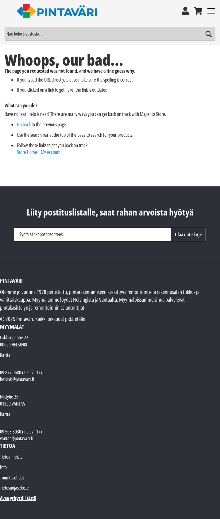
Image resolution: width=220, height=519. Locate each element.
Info (3, 467)
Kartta (5, 355)
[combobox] (110, 34)
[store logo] (57, 11)
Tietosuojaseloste (14, 487)
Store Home (27, 152)
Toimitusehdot (12, 477)
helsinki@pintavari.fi (17, 379)
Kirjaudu (185, 10)
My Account (50, 152)
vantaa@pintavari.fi (16, 438)
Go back (24, 124)
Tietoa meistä (11, 456)
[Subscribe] (188, 234)
